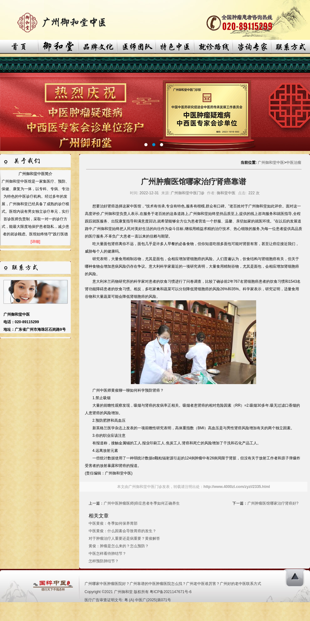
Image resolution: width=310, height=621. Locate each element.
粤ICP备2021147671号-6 (170, 592)
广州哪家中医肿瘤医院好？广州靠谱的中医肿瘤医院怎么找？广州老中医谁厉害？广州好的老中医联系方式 (173, 583)
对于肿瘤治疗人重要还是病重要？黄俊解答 (124, 538)
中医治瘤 (293, 162)
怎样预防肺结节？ (104, 561)
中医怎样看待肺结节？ (107, 553)
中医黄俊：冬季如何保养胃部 (113, 523)
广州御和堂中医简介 (35, 174)
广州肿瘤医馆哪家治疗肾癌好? (272, 503)
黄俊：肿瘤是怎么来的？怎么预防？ (119, 546)
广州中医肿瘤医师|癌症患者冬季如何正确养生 (142, 503)
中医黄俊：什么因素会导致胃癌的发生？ (122, 531)
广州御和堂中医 (271, 162)
